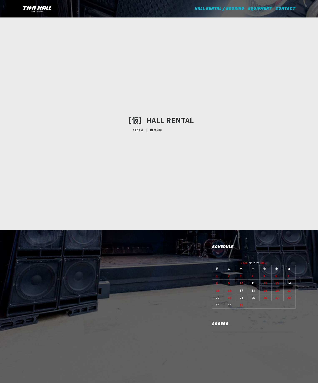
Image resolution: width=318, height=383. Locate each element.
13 (277, 244)
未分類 (158, 110)
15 (217, 251)
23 (229, 258)
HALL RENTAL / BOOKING (220, 8)
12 (265, 244)
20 (277, 251)
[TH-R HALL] (37, 9)
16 (229, 251)
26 (265, 258)
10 (241, 244)
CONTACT (285, 8)
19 (265, 251)
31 (241, 265)
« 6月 (244, 223)
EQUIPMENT (260, 8)
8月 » (263, 223)
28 (289, 258)
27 (277, 258)
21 (289, 251)
